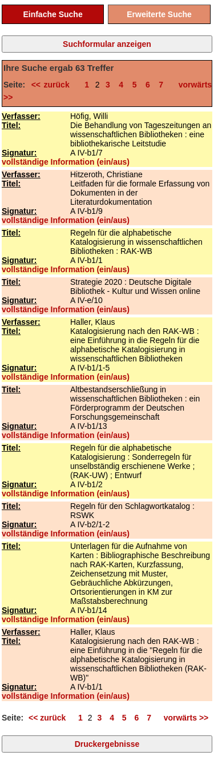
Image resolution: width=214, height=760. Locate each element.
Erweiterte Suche (159, 14)
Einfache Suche (52, 14)
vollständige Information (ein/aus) (66, 161)
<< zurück (53, 84)
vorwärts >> (183, 717)
